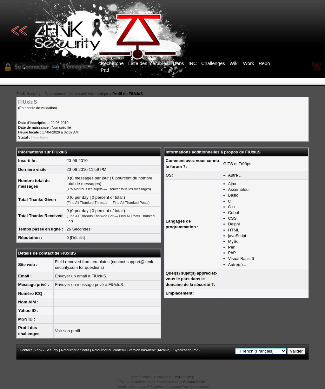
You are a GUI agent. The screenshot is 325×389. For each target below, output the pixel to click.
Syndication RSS (186, 350)
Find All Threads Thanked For (91, 216)
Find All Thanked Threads (87, 202)
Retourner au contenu (109, 350)
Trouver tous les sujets (85, 189)
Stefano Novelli (194, 382)
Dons (178, 63)
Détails (77, 237)
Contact (26, 350)
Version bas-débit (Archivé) (149, 350)
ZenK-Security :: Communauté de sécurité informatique (62, 94)
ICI (272, 82)
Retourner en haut (75, 350)
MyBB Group (184, 377)
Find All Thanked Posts (130, 202)
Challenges (213, 63)
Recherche (112, 63)
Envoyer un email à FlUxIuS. (81, 276)
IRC (193, 63)
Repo (264, 63)
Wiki (233, 63)
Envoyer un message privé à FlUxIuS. (89, 284)
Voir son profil (67, 330)
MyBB (147, 377)
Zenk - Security (46, 350)
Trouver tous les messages (129, 189)
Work (248, 63)
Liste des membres (148, 63)
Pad (105, 70)
